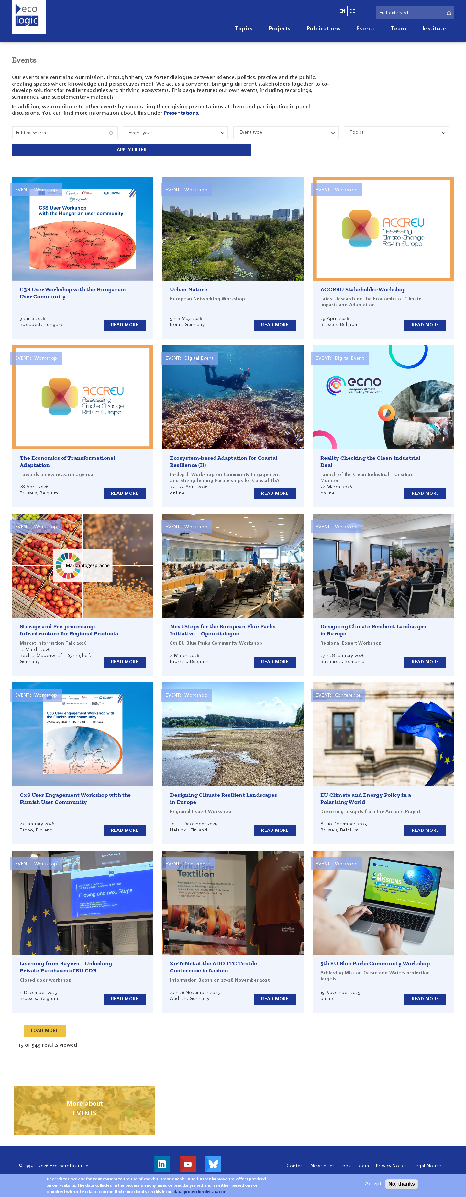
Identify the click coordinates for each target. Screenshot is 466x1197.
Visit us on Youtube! (188, 1163)
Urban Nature (188, 288)
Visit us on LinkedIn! (162, 1163)
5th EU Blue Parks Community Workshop (375, 962)
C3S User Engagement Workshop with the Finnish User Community (75, 797)
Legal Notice (427, 1164)
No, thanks (401, 1184)
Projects (280, 29)
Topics (243, 29)
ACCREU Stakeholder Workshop (363, 288)
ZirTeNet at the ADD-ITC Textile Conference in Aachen (213, 966)
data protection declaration (200, 1192)
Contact (295, 1164)
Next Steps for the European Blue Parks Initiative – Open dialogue (222, 629)
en (342, 11)
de (353, 11)
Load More (45, 1029)
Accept (373, 1184)
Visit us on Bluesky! (213, 1163)
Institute (434, 29)
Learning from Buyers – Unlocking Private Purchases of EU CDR (66, 966)
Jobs (345, 1164)
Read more (125, 323)
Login (363, 1164)
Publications (323, 29)
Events (366, 29)
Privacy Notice (391, 1164)
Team (398, 29)
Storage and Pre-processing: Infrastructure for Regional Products (69, 629)
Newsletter (322, 1164)
